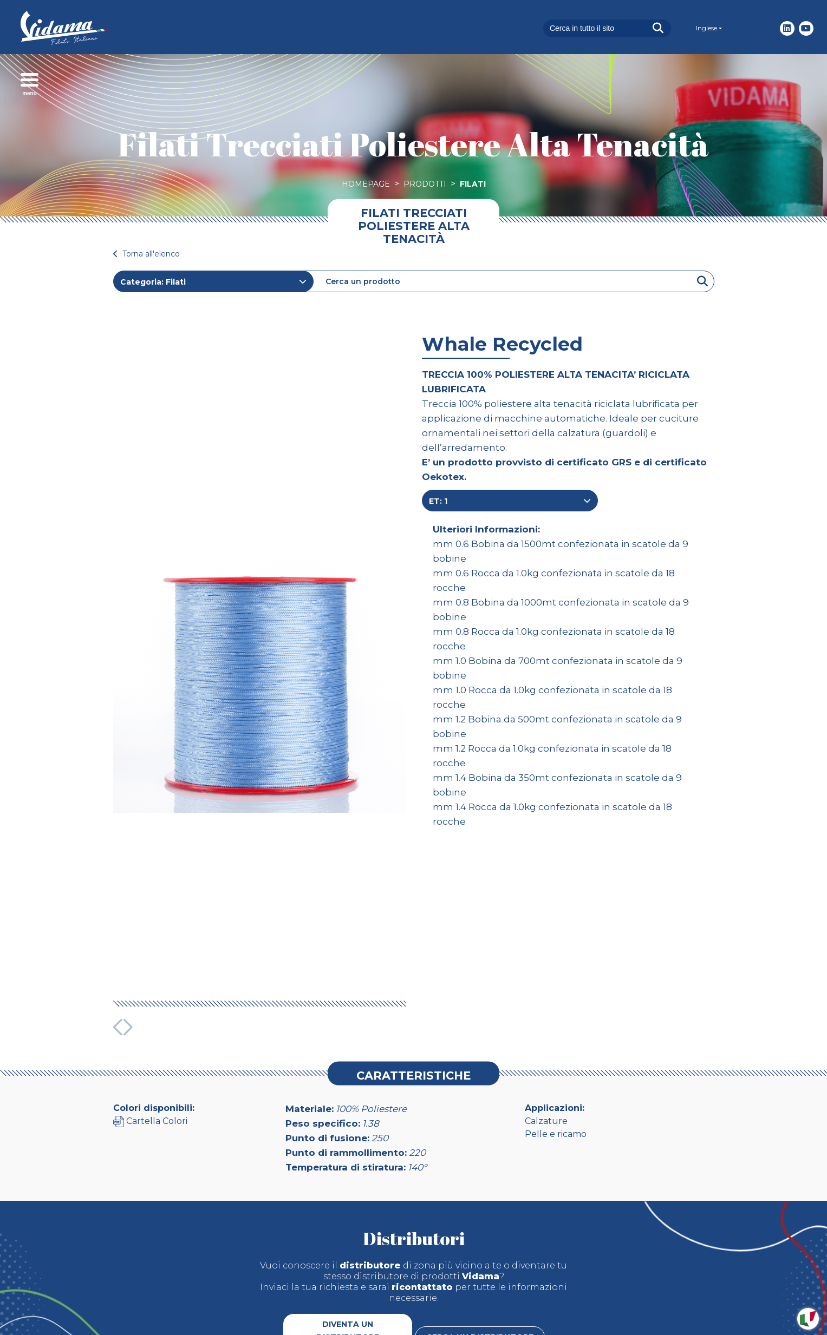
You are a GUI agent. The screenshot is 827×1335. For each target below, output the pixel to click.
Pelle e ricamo (556, 1064)
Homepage (366, 184)
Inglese (706, 28)
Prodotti (424, 184)
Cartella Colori (150, 1051)
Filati (473, 184)
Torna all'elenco (146, 254)
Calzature (546, 1051)
